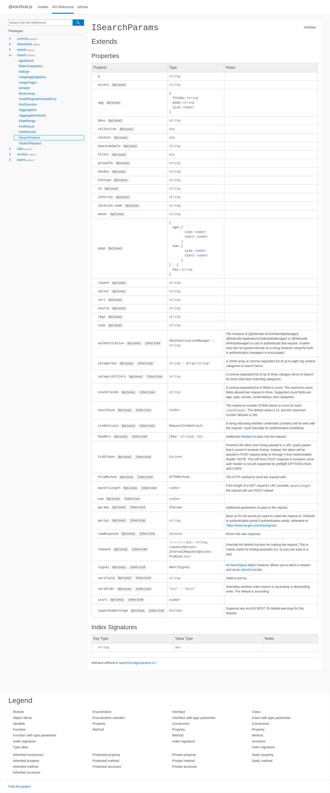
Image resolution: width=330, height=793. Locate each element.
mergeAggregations (32, 77)
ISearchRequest (30, 143)
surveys (22, 154)
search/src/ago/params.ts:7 (138, 667)
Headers (246, 440)
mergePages (28, 82)
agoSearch (26, 60)
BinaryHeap (27, 93)
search (21, 55)
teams (21, 160)
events (21, 49)
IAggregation (28, 110)
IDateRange (27, 121)
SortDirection (28, 104)
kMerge (24, 71)
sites (20, 149)
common (23, 39)
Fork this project (19, 786)
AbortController (251, 574)
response (253, 538)
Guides (43, 7)
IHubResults (27, 132)
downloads (24, 44)
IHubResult (26, 126)
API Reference (63, 7)
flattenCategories (31, 66)
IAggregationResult (32, 115)
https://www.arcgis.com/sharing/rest (251, 529)
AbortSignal (239, 569)
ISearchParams (29, 137)
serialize (24, 88)
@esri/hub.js (20, 6)
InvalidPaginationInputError (38, 99)
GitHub (82, 7)
